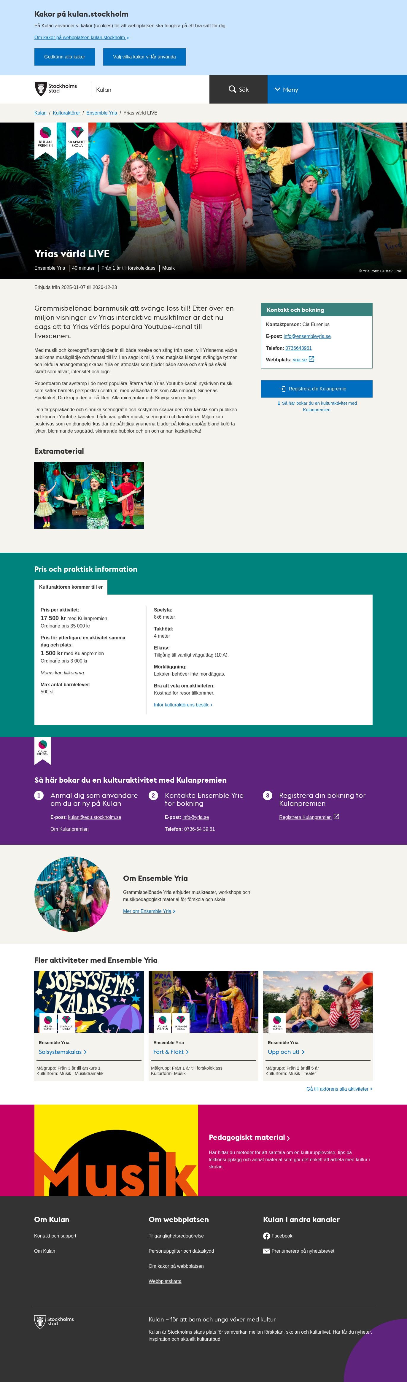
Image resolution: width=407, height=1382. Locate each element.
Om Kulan (44, 1251)
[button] (337, 89)
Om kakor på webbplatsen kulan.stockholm (80, 37)
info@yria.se (195, 817)
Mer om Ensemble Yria (147, 911)
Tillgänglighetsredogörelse (176, 1235)
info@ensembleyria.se (307, 336)
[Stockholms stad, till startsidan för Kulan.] (118, 89)
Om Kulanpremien (69, 829)
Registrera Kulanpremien (305, 817)
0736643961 (298, 348)
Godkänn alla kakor (64, 56)
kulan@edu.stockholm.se (94, 817)
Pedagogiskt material (250, 1137)
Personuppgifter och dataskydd (181, 1251)
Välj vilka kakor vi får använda (144, 56)
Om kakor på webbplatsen (176, 1266)
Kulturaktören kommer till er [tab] (71, 587)
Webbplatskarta (165, 1281)
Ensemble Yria (49, 268)
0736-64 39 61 (199, 829)
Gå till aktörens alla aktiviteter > (339, 1089)
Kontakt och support (55, 1235)
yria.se (300, 359)
